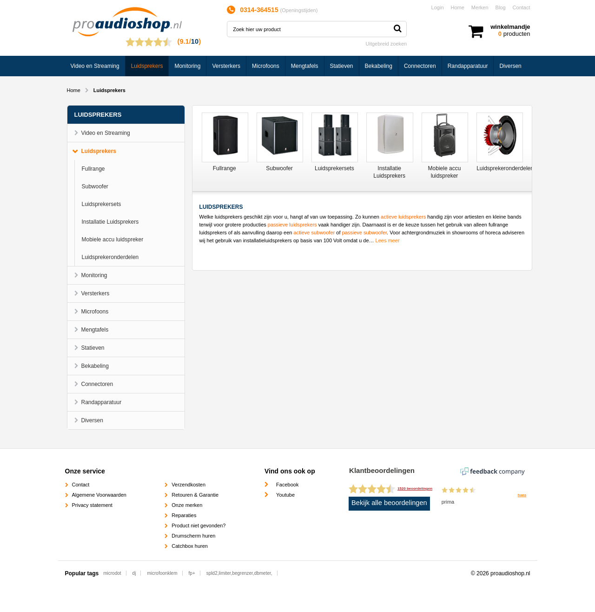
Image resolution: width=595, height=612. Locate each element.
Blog (501, 7)
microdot (112, 573)
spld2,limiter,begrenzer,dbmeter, (239, 573)
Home (457, 7)
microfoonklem (162, 573)
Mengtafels (304, 66)
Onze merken (187, 505)
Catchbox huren (190, 546)
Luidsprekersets (101, 204)
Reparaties (184, 515)
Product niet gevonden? (198, 525)
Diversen (510, 66)
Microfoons (265, 66)
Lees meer (388, 240)
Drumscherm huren (193, 536)
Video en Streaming (95, 66)
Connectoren (420, 66)
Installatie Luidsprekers (110, 222)
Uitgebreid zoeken (386, 44)
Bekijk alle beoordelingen (389, 502)
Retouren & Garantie (195, 495)
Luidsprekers (147, 66)
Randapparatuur (468, 66)
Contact (521, 7)
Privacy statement (92, 505)
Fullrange (93, 169)
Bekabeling (378, 66)
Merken (480, 7)
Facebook (287, 484)
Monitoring (187, 66)
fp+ (192, 573)
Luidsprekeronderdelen (110, 257)
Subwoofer (95, 186)
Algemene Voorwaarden (99, 495)
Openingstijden (299, 10)
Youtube (285, 495)
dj (134, 573)
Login (437, 7)
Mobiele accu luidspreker (113, 239)
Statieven (341, 66)
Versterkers (226, 66)
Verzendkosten (188, 484)
